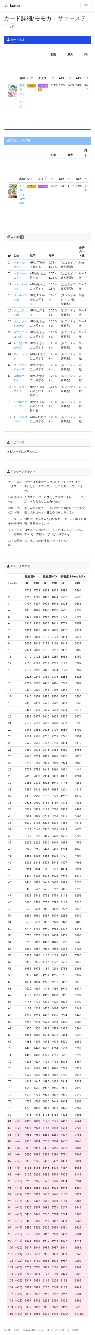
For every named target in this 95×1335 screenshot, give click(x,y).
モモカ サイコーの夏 (22, 194)
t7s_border (12, 6)
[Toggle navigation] (85, 5)
